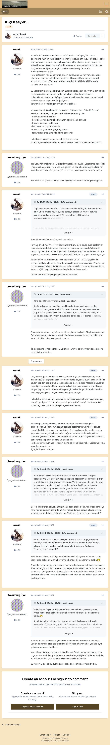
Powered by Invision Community (55, 741)
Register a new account (32, 707)
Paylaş (77, 36)
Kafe (30, 37)
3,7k (17, 182)
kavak (23, 34)
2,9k (17, 74)
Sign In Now (77, 707)
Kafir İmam (65, 202)
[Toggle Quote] (35, 202)
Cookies (66, 735)
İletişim (57, 735)
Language (45, 735)
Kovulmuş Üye (16, 157)
